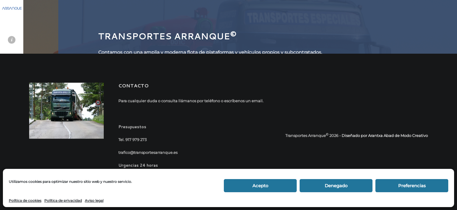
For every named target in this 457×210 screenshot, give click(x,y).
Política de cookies (25, 200)
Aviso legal (94, 200)
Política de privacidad (63, 200)
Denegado (336, 185)
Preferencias (412, 185)
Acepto (260, 185)
